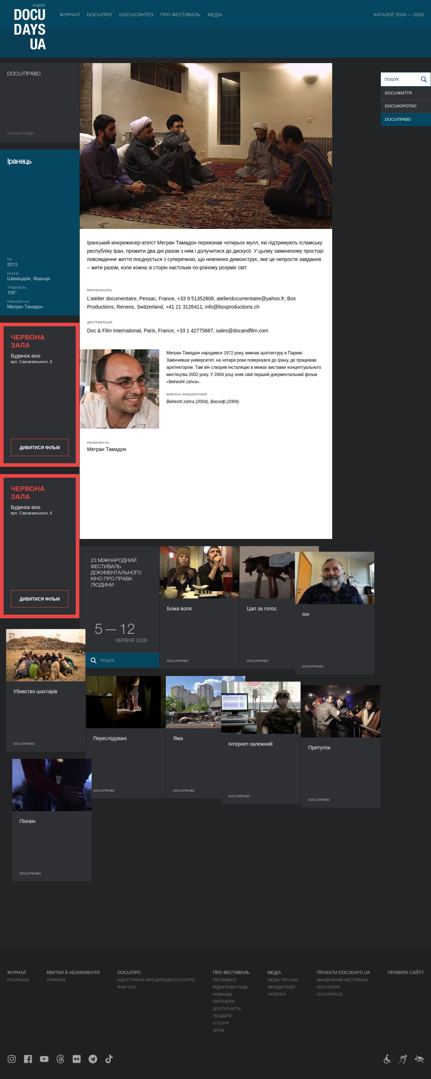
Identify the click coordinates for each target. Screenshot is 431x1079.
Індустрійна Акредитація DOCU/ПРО (156, 980)
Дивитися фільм (39, 447)
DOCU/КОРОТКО (401, 106)
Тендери (222, 1016)
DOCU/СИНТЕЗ (136, 14)
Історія (221, 1023)
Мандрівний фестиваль (342, 980)
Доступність (227, 1009)
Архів (218, 1030)
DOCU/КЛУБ (328, 987)
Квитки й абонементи (73, 972)
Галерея (277, 994)
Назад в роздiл (20, 133)
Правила (56, 980)
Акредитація (281, 987)
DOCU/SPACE (330, 994)
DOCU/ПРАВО (398, 119)
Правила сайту (406, 972)
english (38, 5)
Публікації (18, 980)
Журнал (70, 14)
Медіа (215, 14)
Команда (222, 994)
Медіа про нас (283, 980)
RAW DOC (127, 987)
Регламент (225, 980)
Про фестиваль (180, 14)
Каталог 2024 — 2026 (399, 14)
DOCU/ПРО (99, 14)
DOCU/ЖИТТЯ (398, 93)
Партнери (223, 1001)
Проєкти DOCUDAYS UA (343, 972)
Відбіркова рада (230, 987)
